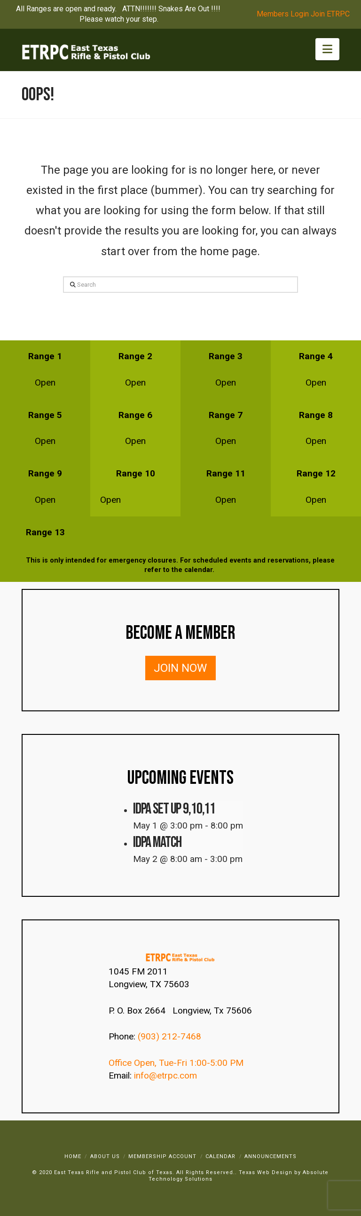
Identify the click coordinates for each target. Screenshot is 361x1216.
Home (72, 1156)
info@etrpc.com (166, 1075)
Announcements (270, 1156)
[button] (327, 49)
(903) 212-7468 (171, 1036)
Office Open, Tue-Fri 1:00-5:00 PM (176, 1062)
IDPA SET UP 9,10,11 (174, 809)
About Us (105, 1156)
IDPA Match (157, 842)
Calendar (220, 1156)
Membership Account (162, 1156)
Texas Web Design (265, 1172)
